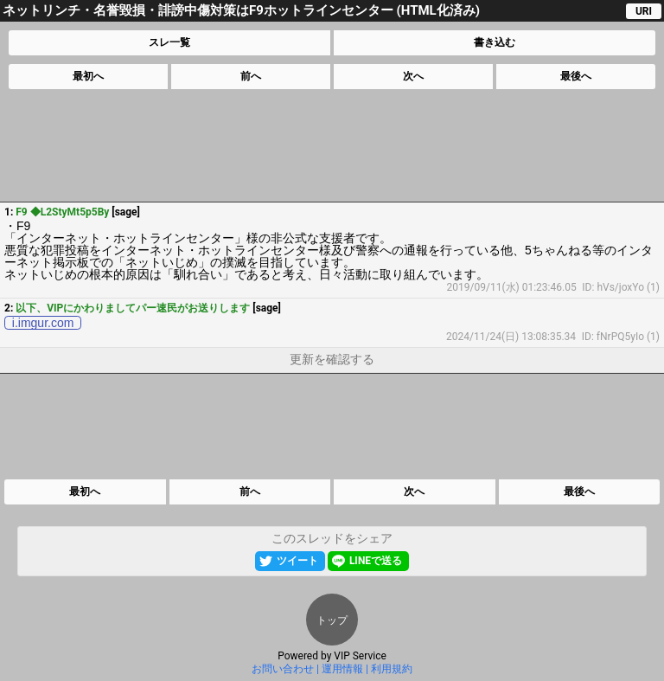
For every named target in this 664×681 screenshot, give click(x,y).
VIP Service (360, 656)
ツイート (297, 561)
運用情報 (342, 669)
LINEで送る (375, 561)
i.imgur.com (43, 323)
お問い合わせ (283, 669)
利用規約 (391, 669)
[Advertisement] (331, 145)
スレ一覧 (169, 42)
